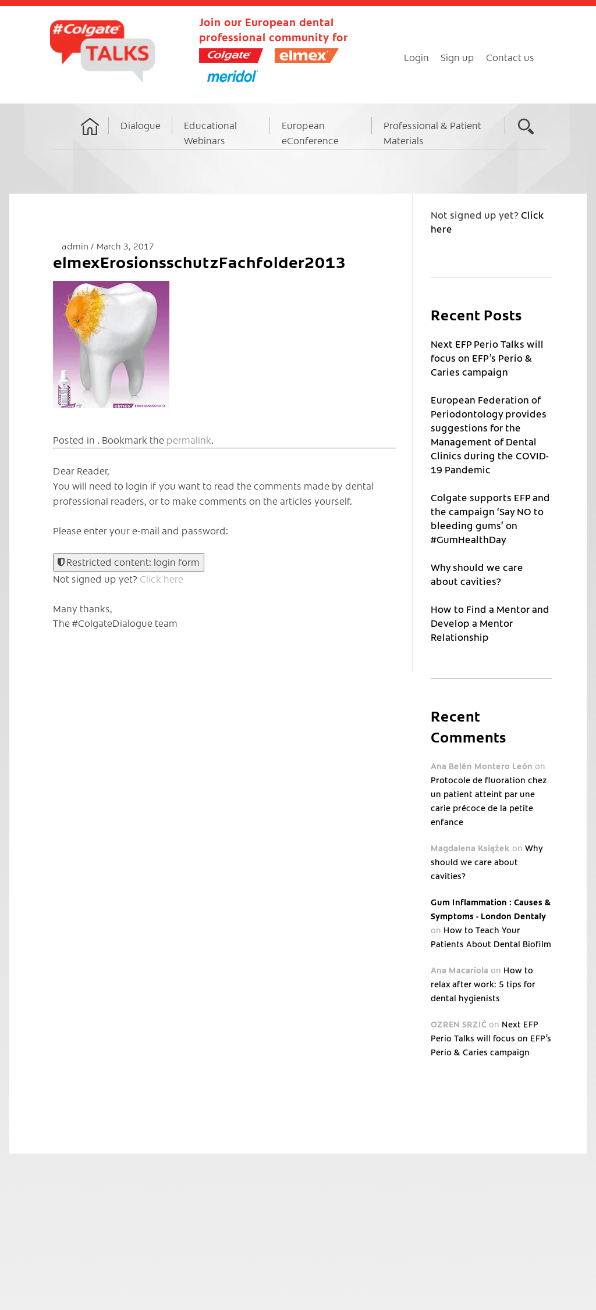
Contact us (510, 57)
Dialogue (140, 125)
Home (90, 137)
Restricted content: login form (129, 561)
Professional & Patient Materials (432, 133)
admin (76, 246)
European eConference (310, 133)
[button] (111, 344)
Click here (161, 578)
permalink (188, 439)
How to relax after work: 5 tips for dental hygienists (483, 984)
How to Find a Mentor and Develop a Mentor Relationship (490, 622)
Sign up (457, 57)
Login (416, 57)
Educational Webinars (210, 133)
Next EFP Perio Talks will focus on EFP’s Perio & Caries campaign (487, 357)
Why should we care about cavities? (486, 861)
